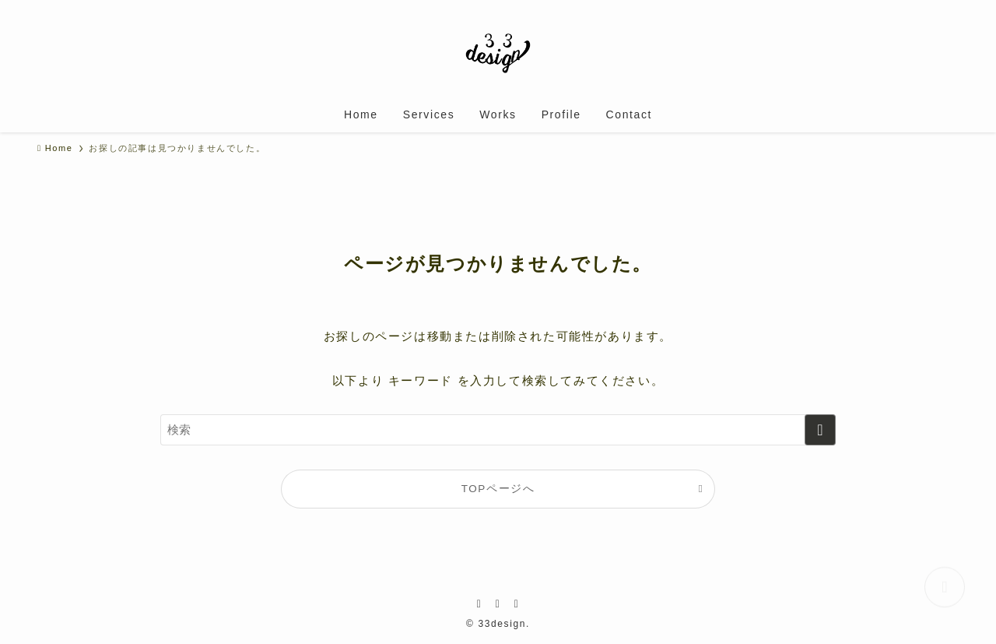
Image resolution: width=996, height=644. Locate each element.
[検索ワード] (498, 429)
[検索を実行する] (820, 429)
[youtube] (517, 603)
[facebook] (479, 603)
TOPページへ (498, 488)
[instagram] (498, 603)
